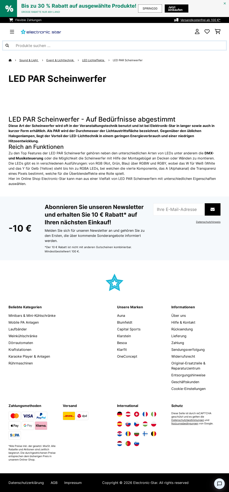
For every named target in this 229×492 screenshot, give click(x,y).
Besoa (122, 343)
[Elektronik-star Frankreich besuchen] (145, 414)
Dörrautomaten (21, 343)
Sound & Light (29, 60)
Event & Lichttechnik (60, 60)
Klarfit (122, 349)
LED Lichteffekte (93, 60)
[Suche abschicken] (7, 45)
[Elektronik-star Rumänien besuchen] (128, 433)
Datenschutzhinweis (208, 221)
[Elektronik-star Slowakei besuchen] (128, 424)
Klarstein (124, 336)
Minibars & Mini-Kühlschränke (32, 315)
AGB (54, 483)
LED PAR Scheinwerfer (128, 60)
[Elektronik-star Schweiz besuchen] (136, 414)
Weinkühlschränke (23, 336)
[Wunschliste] (207, 32)
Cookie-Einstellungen (188, 389)
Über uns (178, 315)
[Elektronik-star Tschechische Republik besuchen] (136, 424)
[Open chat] (219, 483)
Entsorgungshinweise (188, 375)
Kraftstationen (20, 349)
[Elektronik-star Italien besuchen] (153, 414)
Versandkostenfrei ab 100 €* (200, 20)
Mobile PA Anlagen (24, 322)
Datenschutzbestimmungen (187, 420)
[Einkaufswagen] (217, 32)
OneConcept (127, 356)
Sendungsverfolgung (188, 349)
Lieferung (178, 336)
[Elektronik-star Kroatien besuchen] (119, 433)
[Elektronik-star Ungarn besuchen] (145, 424)
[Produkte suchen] (114, 45)
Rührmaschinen (21, 363)
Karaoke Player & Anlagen (29, 356)
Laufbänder (18, 329)
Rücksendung (182, 329)
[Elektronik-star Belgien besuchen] (153, 433)
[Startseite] (14, 60)
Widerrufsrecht (183, 356)
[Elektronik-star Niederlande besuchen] (119, 443)
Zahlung (177, 343)
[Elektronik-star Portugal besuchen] (128, 443)
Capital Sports (128, 329)
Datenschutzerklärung (26, 483)
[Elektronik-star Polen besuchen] (153, 424)
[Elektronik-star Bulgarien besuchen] (136, 433)
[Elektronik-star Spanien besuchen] (119, 424)
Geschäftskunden (185, 382)
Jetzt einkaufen (174, 8)
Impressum (73, 483)
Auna (121, 315)
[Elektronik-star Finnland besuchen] (145, 433)
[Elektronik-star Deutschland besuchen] (119, 414)
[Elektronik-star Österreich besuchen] (128, 414)
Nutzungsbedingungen (184, 423)
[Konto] (197, 32)
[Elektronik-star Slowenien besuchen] (136, 443)
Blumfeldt (124, 322)
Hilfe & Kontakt (183, 322)
